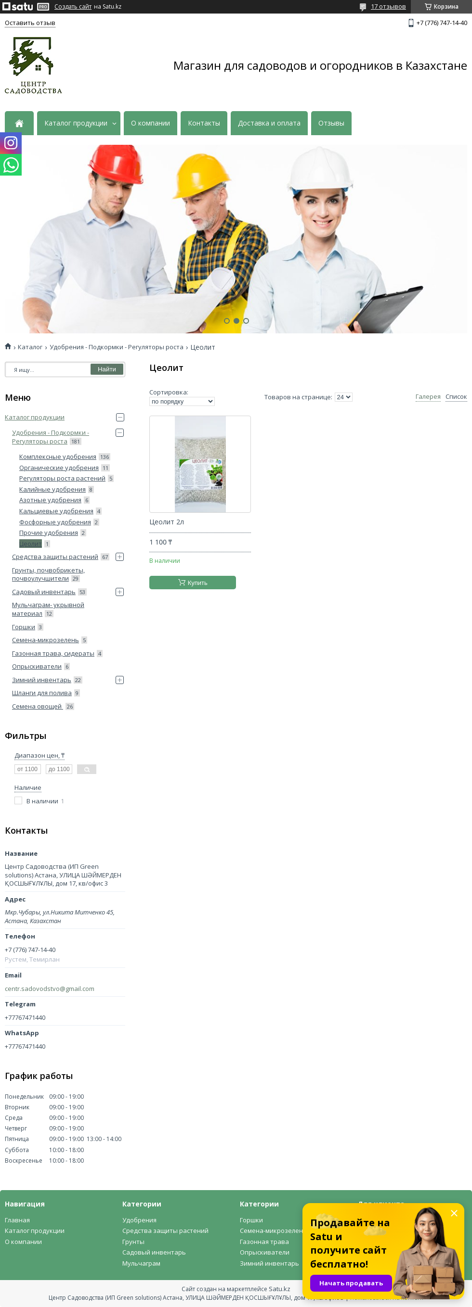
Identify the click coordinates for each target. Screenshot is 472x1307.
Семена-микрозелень (45, 639)
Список (456, 397)
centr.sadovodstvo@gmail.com (49, 989)
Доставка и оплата (269, 123)
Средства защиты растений (55, 556)
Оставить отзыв (30, 22)
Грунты (133, 1241)
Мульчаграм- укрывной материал (48, 609)
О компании (150, 123)
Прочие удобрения (48, 532)
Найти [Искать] (107, 369)
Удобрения (139, 1220)
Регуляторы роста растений (62, 478)
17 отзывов (388, 6)
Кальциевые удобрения (56, 511)
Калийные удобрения (52, 489)
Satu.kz (279, 1288)
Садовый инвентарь (44, 591)
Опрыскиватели (37, 666)
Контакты (204, 123)
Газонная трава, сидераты (53, 653)
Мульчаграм (141, 1263)
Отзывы (331, 123)
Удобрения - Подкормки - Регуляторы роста (117, 347)
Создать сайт (73, 6)
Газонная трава (264, 1241)
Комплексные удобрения (57, 456)
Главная (17, 1220)
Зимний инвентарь (41, 679)
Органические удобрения (59, 467)
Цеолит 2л (166, 522)
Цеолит (30, 543)
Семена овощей (37, 706)
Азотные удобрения (50, 499)
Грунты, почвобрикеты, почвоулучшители (48, 574)
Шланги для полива (42, 692)
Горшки (23, 626)
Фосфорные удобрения (55, 522)
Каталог (30, 347)
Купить (198, 582)
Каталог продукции (75, 123)
